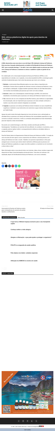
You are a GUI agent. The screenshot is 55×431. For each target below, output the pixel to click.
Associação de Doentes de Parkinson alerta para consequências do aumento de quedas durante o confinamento (13, 210)
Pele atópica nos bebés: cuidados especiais (24, 253)
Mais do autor (21, 217)
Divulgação (4, 34)
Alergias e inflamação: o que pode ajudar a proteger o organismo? (31, 237)
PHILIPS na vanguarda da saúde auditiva (23, 245)
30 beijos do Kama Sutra (46, 208)
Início (2, 14)
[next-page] (5, 269)
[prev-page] (3, 269)
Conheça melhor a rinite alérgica (21, 229)
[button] (2, 10)
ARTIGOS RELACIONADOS (9, 217)
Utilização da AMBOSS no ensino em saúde (24, 261)
